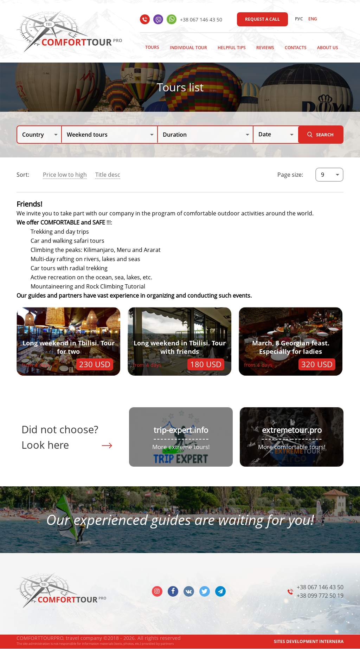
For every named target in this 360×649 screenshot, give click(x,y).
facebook (173, 591)
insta (157, 591)
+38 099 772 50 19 (320, 595)
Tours (152, 47)
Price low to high (65, 175)
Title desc (107, 175)
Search (325, 134)
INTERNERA (331, 641)
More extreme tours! (181, 447)
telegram (220, 591)
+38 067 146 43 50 (201, 19)
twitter (204, 591)
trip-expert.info (181, 430)
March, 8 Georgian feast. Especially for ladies (290, 347)
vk (189, 591)
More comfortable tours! (292, 447)
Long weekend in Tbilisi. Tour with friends (180, 347)
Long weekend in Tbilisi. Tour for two (68, 347)
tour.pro (307, 430)
